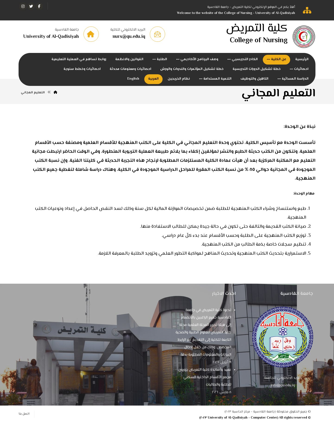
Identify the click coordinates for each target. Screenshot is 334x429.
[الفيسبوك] (39, 6)
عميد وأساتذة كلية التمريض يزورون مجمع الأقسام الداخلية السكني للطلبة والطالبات (205, 382)
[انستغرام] (23, 6)
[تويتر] (31, 6)
